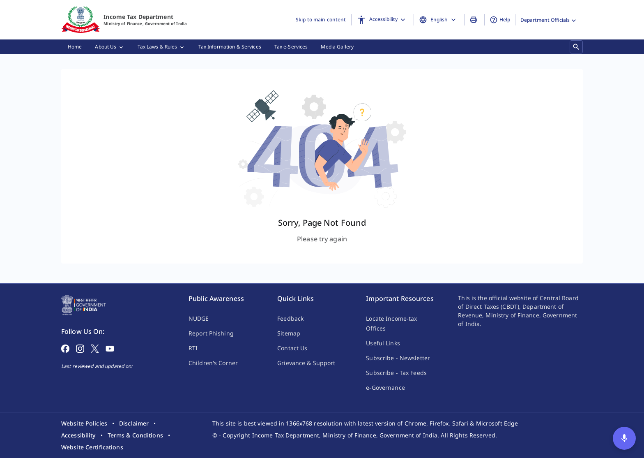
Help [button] (500, 20)
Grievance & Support (306, 363)
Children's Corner (213, 363)
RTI (193, 348)
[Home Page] (83, 304)
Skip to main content (321, 19)
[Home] (80, 20)
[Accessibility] (382, 20)
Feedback (290, 318)
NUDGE (199, 318)
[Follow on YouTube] (110, 347)
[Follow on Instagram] (80, 347)
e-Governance (385, 387)
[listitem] (84, 423)
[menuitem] (74, 46)
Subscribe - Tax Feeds (396, 373)
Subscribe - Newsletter (398, 358)
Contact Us (292, 348)
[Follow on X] (95, 347)
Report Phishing (211, 333)
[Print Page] (475, 19)
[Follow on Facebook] (65, 347)
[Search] (576, 46)
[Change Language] (439, 20)
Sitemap (288, 333)
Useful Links (383, 343)
